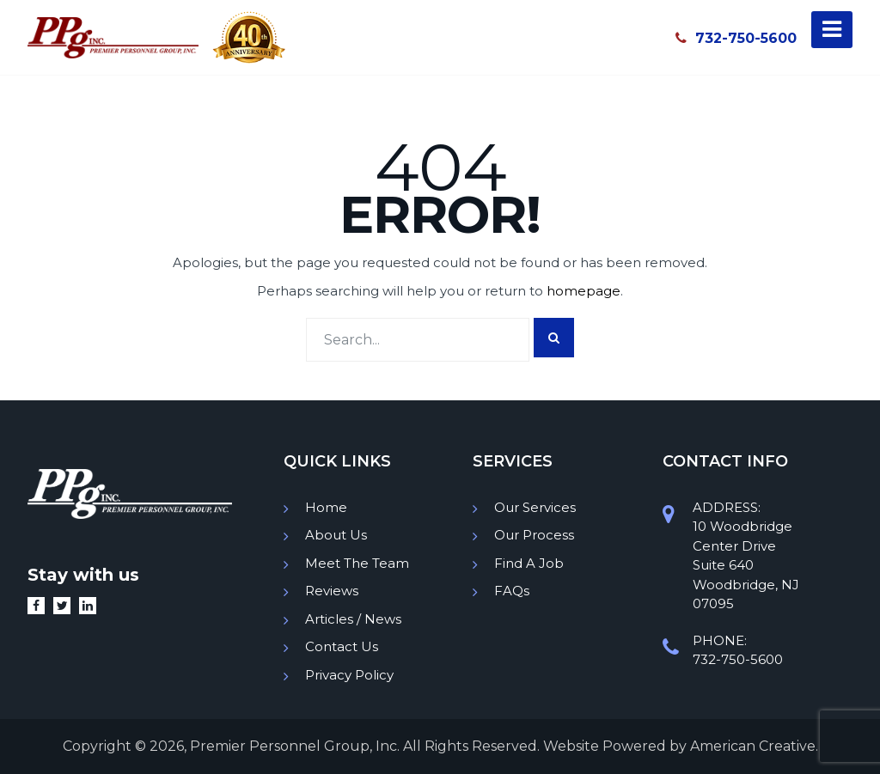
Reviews (331, 590)
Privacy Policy (349, 675)
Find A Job (529, 563)
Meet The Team (357, 563)
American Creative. (754, 746)
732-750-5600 (736, 38)
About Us (336, 535)
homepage (583, 291)
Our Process (534, 535)
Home (326, 507)
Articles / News (353, 619)
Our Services (535, 507)
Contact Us (341, 646)
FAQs (511, 590)
